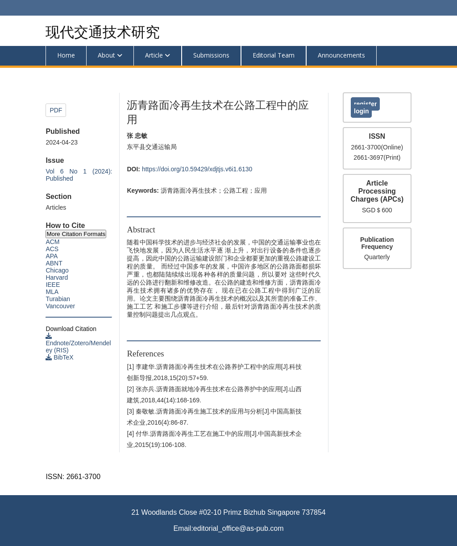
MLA (52, 291)
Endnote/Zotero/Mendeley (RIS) (78, 343)
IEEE (53, 284)
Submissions (211, 55)
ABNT (54, 263)
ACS (52, 248)
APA (52, 256)
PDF (56, 110)
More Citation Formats (75, 234)
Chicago (57, 270)
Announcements (341, 55)
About (106, 55)
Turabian (58, 298)
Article (154, 55)
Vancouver (60, 306)
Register (365, 104)
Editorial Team (274, 55)
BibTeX (59, 357)
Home (66, 55)
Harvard (57, 277)
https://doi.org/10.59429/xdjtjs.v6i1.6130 (197, 169)
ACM (52, 241)
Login (361, 111)
